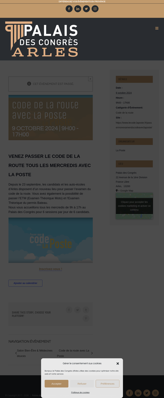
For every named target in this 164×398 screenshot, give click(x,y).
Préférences (107, 383)
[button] (117, 363)
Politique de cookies (80, 392)
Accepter (56, 383)
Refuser (82, 383)
